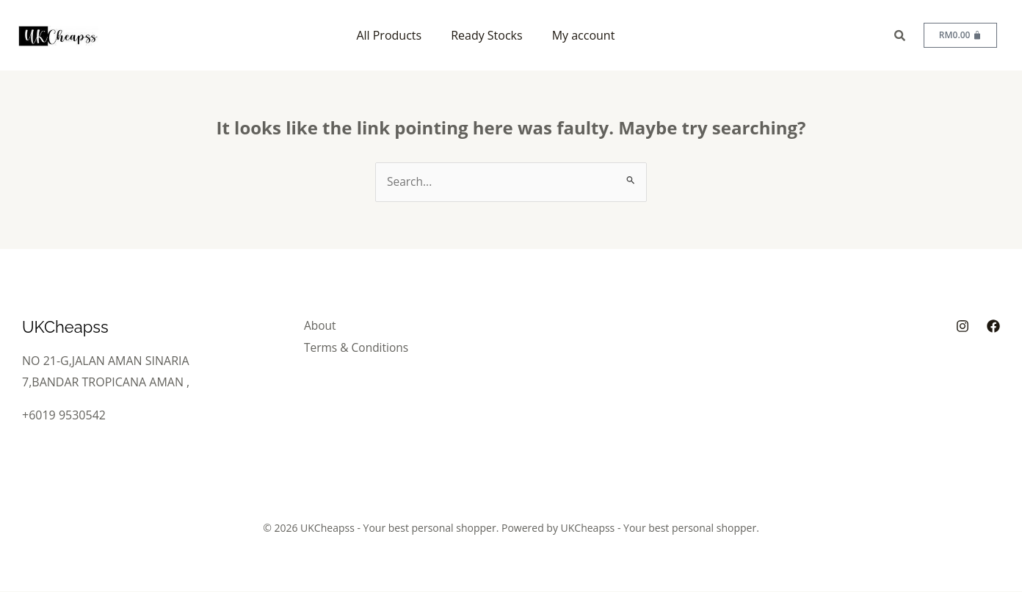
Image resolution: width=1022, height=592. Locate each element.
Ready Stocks (487, 35)
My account (583, 35)
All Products (388, 35)
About (324, 326)
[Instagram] (962, 326)
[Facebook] (993, 326)
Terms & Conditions (362, 347)
